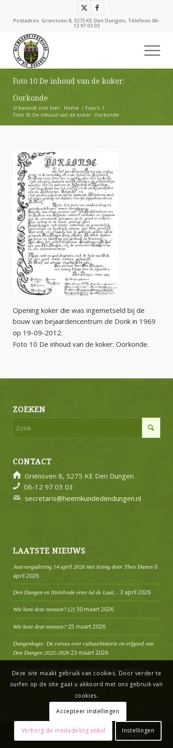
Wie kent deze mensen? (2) (43, 609)
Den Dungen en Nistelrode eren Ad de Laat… (65, 592)
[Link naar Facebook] (97, 7)
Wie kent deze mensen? (39, 627)
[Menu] (147, 50)
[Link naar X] (84, 7)
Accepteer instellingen (87, 711)
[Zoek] (86, 428)
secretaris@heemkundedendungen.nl (83, 498)
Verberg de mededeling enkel (63, 730)
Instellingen (138, 730)
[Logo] (72, 50)
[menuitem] (147, 50)
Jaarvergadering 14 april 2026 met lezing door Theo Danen (82, 567)
